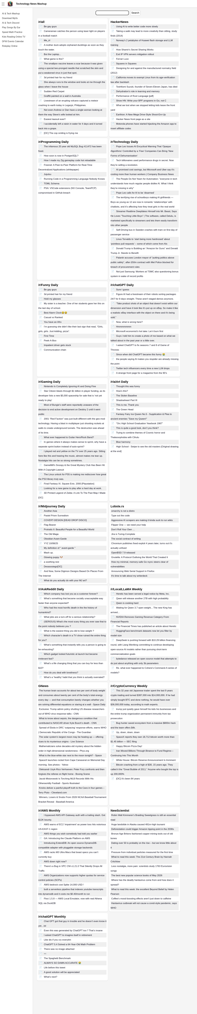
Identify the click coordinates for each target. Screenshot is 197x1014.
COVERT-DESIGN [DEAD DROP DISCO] (65, 520)
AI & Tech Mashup (11, 13)
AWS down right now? (55, 861)
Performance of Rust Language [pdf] (135, 96)
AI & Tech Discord (10, 23)
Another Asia (50, 511)
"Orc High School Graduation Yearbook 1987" (139, 423)
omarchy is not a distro (123, 511)
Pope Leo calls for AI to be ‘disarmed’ (135, 193)
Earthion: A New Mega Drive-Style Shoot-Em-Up (141, 114)
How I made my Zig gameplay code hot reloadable (70, 160)
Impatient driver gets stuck (57, 345)
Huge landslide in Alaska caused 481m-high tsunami (138, 824)
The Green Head (124, 409)
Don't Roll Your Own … (123, 529)
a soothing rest (51, 562)
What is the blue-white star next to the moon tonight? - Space (70, 755)
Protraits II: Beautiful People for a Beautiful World (69, 529)
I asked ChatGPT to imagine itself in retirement (68, 935)
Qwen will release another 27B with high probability (142, 598)
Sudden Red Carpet (54, 91)
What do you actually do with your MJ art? (65, 580)
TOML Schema (51, 183)
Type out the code (120, 515)
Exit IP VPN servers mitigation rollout (135, 54)
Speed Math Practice (12, 32)
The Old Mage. (51, 534)
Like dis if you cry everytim (57, 939)
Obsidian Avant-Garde (55, 538)
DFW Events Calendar (13, 41)
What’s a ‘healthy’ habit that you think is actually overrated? (74, 677)
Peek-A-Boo (50, 340)
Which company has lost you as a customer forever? (71, 594)
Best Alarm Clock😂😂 (55, 312)
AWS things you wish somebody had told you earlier (70, 833)
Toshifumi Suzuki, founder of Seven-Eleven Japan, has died (146, 86)
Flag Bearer (50, 525)
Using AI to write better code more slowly (137, 26)
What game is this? (54, 59)
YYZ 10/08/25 (51, 543)
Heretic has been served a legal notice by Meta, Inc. (142, 594)
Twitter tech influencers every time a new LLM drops (143, 368)
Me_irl (47, 40)
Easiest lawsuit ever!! (55, 119)
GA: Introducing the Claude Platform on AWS (67, 838)
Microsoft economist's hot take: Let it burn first (139, 331)
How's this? (122, 391)
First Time (49, 336)
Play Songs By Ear (11, 27)
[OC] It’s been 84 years (128, 778)
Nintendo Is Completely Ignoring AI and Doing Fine (70, 386)
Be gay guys (50, 26)
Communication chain (55, 350)
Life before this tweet (54, 967)
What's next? (50, 977)
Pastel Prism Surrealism (56, 515)
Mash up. (48, 552)
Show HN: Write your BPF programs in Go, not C (141, 100)
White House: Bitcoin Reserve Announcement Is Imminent (146, 760)
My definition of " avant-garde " (59, 548)
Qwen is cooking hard (127, 603)
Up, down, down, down (128, 732)
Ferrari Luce (122, 59)
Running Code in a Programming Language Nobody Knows (74, 179)
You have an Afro (52, 322)
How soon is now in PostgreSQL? (61, 155)
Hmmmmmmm (123, 326)
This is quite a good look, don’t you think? (137, 428)
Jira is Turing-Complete (123, 534)
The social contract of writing (126, 538)
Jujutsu (47, 174)
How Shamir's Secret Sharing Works (135, 49)
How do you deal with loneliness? (61, 672)
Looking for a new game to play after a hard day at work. (73, 488)
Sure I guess (122, 289)
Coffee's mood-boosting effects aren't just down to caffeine (141, 898)
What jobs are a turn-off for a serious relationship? (69, 617)
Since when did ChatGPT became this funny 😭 (140, 354)
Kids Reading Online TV (13, 37)
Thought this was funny (128, 386)
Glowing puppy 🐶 (53, 557)
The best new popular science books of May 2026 (136, 875)
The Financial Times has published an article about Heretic (146, 626)
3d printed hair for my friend (58, 77)
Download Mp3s (10, 18)
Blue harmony (123, 442)
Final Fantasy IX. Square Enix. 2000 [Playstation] (69, 483)
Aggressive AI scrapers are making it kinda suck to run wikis (142, 520)
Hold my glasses (52, 299)
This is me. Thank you (127, 405)
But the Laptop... (52, 54)
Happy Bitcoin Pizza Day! (129, 746)
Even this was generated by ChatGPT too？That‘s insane (73, 930)
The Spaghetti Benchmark (57, 958)
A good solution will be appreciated (62, 972)
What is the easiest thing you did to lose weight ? (69, 631)
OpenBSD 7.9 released (123, 552)
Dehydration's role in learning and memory (138, 91)
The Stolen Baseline (126, 395)
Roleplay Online (9, 46)
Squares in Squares (126, 63)
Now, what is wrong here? (129, 322)
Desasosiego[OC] (53, 566)
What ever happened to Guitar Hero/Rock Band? (69, 437)
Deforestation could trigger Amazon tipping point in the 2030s (142, 829)
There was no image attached (59, 949)
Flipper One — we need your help (128, 525)
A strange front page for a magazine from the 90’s (141, 373)
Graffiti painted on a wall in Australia (62, 96)
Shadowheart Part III (126, 400)
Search (135, 12)
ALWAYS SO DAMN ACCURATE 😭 (62, 963)
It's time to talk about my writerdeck (129, 576)
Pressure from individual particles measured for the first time (142, 852)
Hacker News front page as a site (133, 119)
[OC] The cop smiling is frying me (61, 133)
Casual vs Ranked (53, 317)
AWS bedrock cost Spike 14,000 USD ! (64, 884)
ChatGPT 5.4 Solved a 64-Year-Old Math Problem (69, 944)
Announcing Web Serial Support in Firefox (132, 571)
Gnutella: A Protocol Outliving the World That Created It (139, 557)
